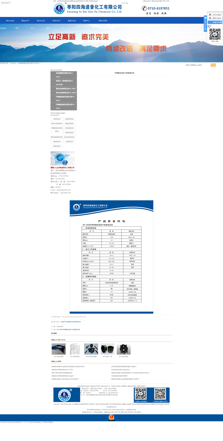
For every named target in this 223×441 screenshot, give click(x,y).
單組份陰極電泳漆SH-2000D (66, 93)
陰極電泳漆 (77, 322)
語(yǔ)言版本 (5, 3)
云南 (135, 412)
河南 (125, 412)
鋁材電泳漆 (69, 141)
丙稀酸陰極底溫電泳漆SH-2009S (65, 98)
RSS (164, 1)
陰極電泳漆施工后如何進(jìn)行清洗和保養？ (65, 379)
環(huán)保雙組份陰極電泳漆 (140, 404)
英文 (127, 3)
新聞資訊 (124, 386)
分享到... (210, 25)
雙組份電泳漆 (69, 123)
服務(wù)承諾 (69, 22)
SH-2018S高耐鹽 (91, 356)
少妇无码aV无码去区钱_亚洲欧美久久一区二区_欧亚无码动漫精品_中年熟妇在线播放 (26, 422)
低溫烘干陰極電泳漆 (67, 322)
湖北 (112, 412)
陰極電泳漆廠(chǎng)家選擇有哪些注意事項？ (125, 379)
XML (168, 1)
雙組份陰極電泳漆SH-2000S (66, 89)
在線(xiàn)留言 (217, 24)
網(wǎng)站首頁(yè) (7, 22)
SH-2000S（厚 (107, 356)
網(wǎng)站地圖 (157, 1)
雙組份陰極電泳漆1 (57, 137)
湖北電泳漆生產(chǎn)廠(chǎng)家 (120, 404)
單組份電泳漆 (69, 132)
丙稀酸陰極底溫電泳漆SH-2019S (28, 63)
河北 (119, 412)
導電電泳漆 (56, 119)
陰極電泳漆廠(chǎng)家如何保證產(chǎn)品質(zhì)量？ (68, 366)
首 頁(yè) (13, 63)
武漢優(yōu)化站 (131, 409)
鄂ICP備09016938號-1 (94, 409)
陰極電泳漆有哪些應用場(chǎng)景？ (63, 376)
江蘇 (128, 412)
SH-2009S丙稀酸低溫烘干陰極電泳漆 (68, 329)
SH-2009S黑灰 (74, 356)
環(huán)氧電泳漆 (56, 123)
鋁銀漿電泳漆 (69, 119)
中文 (123, 3)
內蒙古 (139, 412)
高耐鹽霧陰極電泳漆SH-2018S (64, 75)
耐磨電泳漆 (56, 146)
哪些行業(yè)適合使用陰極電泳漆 (62, 373)
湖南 (122, 412)
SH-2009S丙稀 (58, 356)
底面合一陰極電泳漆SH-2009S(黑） (64, 82)
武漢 (116, 412)
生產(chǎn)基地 (53, 22)
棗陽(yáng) (107, 412)
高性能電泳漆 (69, 128)
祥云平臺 (112, 409)
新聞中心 (86, 21)
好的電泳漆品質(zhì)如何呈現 (120, 369)
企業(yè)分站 (147, 1)
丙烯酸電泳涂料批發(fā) (157, 404)
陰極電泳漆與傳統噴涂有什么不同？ (63, 369)
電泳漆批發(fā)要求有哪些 (119, 376)
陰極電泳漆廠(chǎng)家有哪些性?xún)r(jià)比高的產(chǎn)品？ (130, 373)
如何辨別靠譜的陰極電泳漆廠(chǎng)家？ (124, 366)
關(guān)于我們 (22, 22)
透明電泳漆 (56, 141)
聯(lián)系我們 (100, 22)
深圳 (131, 412)
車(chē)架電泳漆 (69, 137)
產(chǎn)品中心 (38, 22)
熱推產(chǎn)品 (86, 412)
